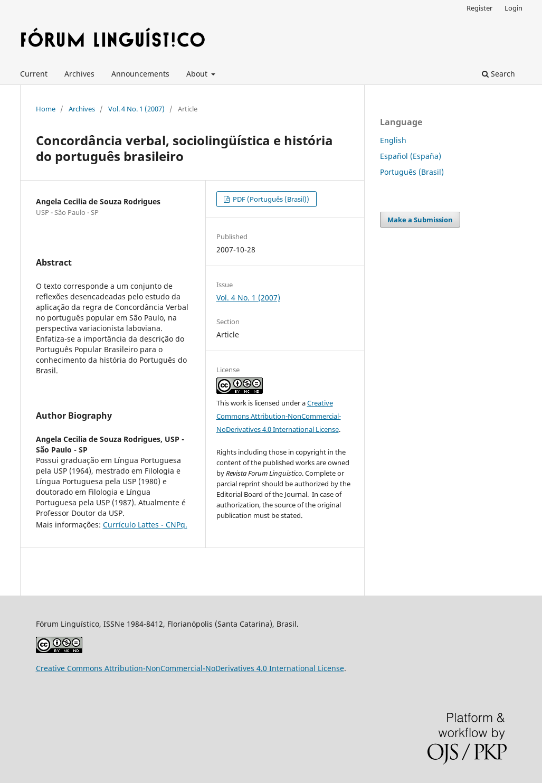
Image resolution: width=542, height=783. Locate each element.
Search (498, 74)
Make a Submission (420, 219)
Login (513, 8)
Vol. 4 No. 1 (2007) (136, 109)
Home (45, 109)
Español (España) (410, 156)
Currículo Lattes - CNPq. (145, 525)
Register (479, 8)
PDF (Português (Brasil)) (270, 199)
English (393, 140)
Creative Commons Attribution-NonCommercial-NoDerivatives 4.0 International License (278, 416)
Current (33, 74)
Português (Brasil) (412, 172)
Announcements (140, 74)
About (198, 74)
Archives (79, 74)
